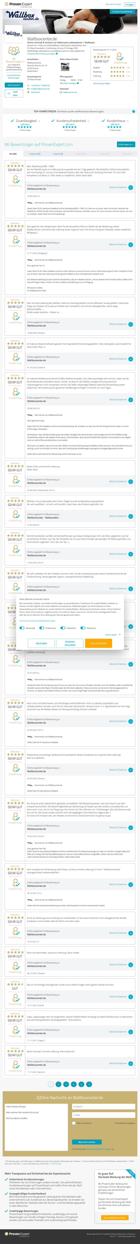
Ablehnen (41, 644)
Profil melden (56, 1163)
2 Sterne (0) (104, 153)
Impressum (33, 622)
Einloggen (130, 4)
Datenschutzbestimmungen (51, 622)
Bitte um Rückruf (84, 1123)
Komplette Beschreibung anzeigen (42, 53)
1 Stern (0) (126, 153)
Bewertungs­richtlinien (94, 1234)
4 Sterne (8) (58, 153)
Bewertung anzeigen (101, 83)
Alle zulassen (99, 644)
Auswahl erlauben (70, 644)
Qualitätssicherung (109, 1234)
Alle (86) (13, 153)
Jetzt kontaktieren (122, 11)
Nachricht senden (86, 1142)
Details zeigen (102, 636)
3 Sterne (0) (81, 153)
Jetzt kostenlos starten (115, 1217)
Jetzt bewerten (14, 85)
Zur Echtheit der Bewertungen (13, 76)
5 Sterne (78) (34, 153)
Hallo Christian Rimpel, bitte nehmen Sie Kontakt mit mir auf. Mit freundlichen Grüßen (36, 1127)
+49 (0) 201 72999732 (40, 85)
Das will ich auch (113, 4)
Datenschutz (122, 1234)
